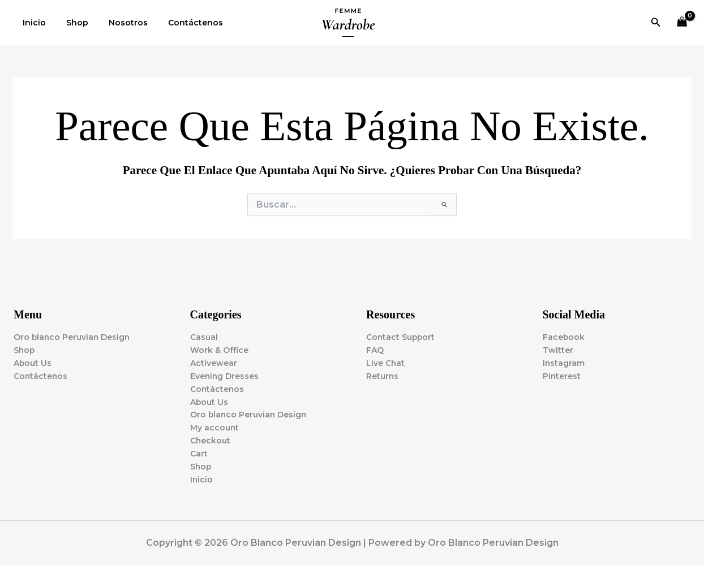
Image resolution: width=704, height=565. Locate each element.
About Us (33, 362)
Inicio (32, 23)
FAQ (375, 349)
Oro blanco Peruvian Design (73, 336)
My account (214, 427)
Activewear (213, 362)
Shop (70, 23)
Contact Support (401, 336)
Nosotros (116, 23)
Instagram (564, 362)
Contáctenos (179, 23)
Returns (382, 375)
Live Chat (385, 362)
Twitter (558, 349)
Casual (204, 336)
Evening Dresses (225, 375)
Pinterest (562, 375)
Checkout (210, 440)
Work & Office (219, 349)
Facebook (564, 336)
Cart (199, 453)
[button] (656, 22)
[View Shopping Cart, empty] (682, 23)
